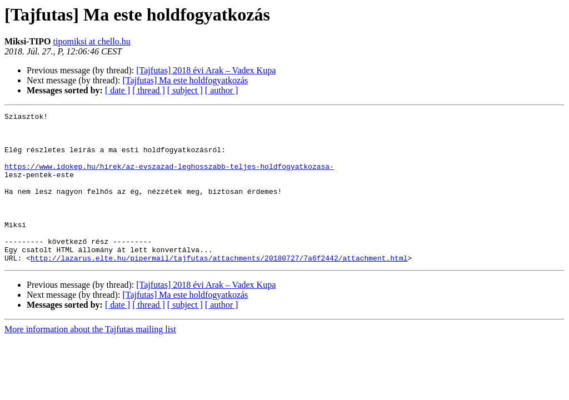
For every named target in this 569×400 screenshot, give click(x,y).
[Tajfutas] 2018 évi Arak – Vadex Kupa (206, 70)
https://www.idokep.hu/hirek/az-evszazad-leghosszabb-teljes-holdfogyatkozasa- (169, 178)
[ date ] (117, 90)
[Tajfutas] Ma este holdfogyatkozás (185, 80)
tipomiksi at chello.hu (92, 41)
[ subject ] (185, 90)
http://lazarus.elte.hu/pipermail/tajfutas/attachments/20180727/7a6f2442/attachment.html (219, 288)
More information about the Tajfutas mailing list (90, 359)
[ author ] (221, 90)
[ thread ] (148, 90)
